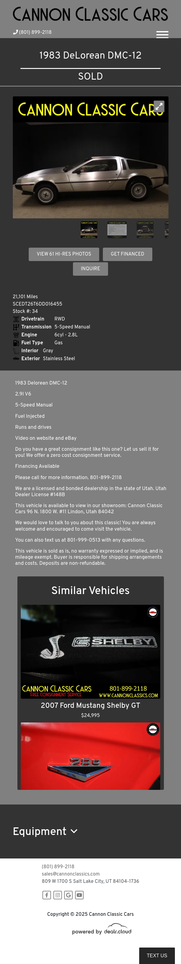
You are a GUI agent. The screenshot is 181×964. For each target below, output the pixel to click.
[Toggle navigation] (162, 32)
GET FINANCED (127, 254)
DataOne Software (111, 946)
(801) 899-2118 (32, 33)
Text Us (157, 955)
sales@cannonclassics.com (71, 874)
